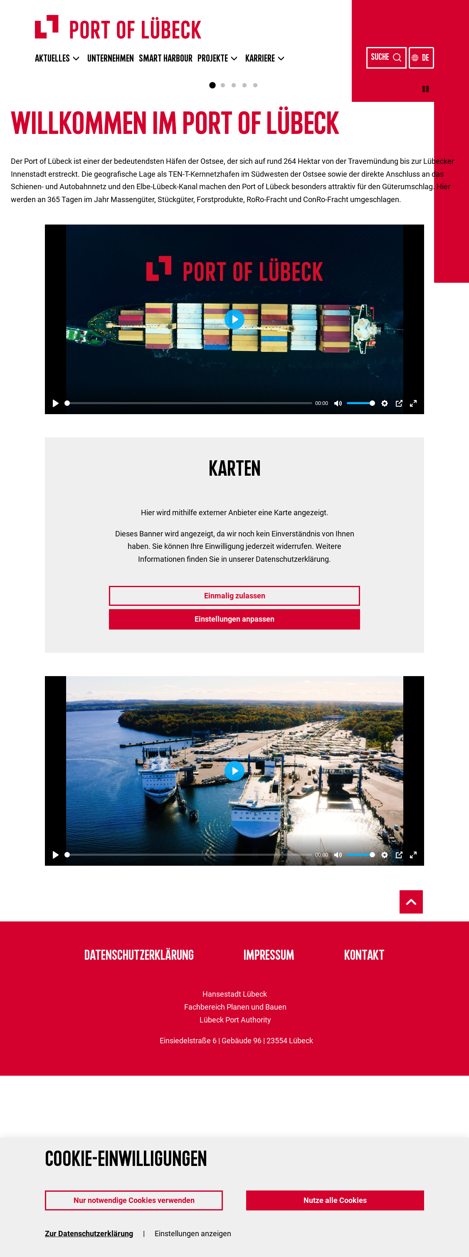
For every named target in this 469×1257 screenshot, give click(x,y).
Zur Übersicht (82, 229)
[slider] (188, 584)
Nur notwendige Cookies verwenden (134, 1200)
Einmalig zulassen (234, 777)
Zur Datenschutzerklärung (89, 1233)
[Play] (55, 584)
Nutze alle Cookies (335, 1200)
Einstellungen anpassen (234, 800)
